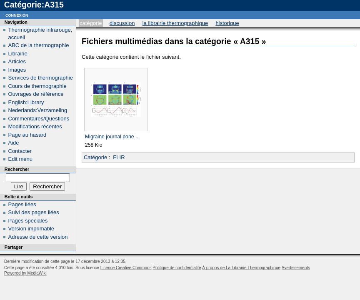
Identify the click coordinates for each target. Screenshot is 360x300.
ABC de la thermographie (38, 45)
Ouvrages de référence (36, 94)
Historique (227, 23)
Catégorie (91, 23)
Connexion (16, 15)
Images (17, 70)
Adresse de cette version (38, 237)
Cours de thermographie (37, 86)
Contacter (20, 151)
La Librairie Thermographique (175, 23)
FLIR (119, 157)
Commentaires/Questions (39, 118)
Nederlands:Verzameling (38, 110)
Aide (13, 143)
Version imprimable (31, 228)
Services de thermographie (40, 78)
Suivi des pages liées (33, 212)
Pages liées (22, 204)
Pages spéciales (28, 221)
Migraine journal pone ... (112, 137)
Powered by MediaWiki (25, 273)
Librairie (18, 53)
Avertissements (296, 267)
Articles (17, 61)
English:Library (26, 102)
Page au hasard (27, 135)
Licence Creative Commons (126, 267)
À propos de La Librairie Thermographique (241, 267)
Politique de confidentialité (176, 267)
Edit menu (20, 159)
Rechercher (17, 169)
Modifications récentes (35, 126)
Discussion (122, 23)
